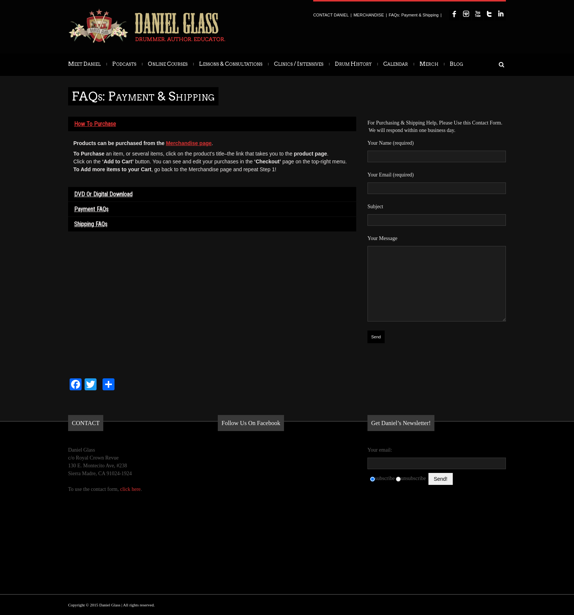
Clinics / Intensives (298, 64)
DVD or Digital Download (103, 194)
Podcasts (124, 64)
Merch (428, 64)
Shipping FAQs (90, 224)
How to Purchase (95, 123)
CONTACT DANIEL (331, 15)
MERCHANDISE (369, 15)
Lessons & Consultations (230, 64)
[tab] (212, 124)
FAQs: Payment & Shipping (414, 15)
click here (130, 489)
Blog (456, 64)
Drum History (353, 64)
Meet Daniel (84, 64)
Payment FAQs (91, 209)
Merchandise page (188, 143)
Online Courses (167, 64)
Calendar (395, 64)
